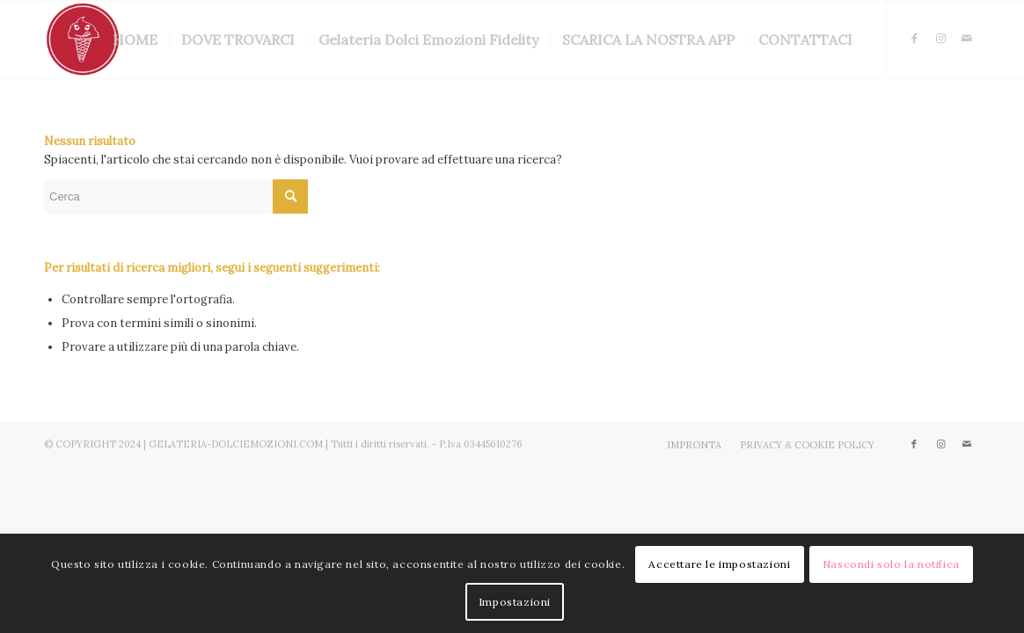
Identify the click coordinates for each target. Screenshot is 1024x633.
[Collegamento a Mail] (967, 38)
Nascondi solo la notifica (891, 564)
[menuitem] (135, 39)
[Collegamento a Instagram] (940, 38)
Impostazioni (515, 601)
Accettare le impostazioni (719, 564)
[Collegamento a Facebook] (914, 38)
